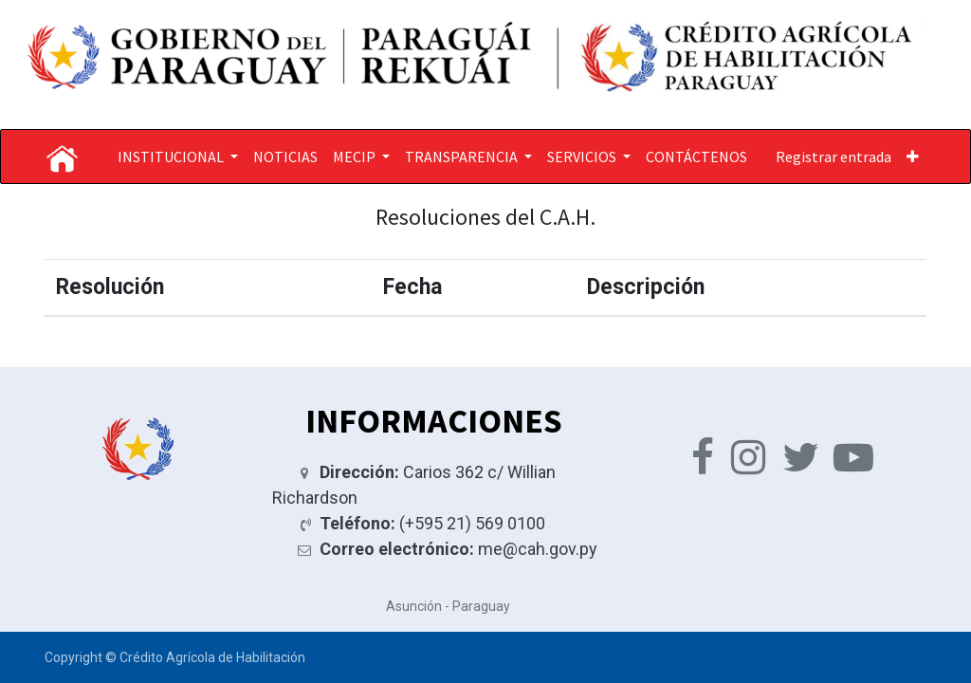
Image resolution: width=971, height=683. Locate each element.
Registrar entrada (833, 156)
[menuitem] (285, 156)
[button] (912, 156)
